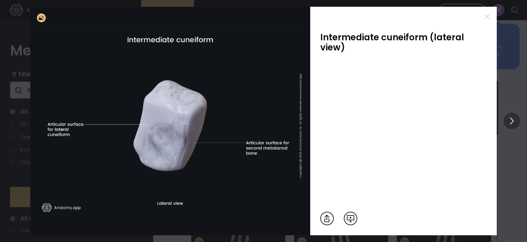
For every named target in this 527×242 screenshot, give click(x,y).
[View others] (511, 121)
